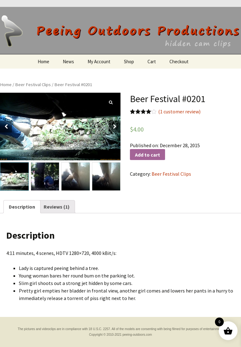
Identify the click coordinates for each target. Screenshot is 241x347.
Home (43, 62)
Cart (151, 62)
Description (22, 207)
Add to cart (147, 155)
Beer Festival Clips (33, 84)
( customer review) (179, 111)
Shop (129, 62)
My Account (99, 62)
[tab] (21, 206)
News (68, 62)
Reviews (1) (57, 207)
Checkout (179, 62)
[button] (114, 126)
